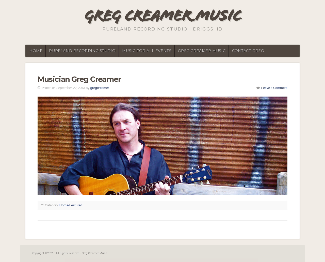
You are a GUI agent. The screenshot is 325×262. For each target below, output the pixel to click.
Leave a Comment (274, 88)
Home (35, 51)
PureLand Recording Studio (82, 51)
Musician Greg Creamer (79, 79)
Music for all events (146, 51)
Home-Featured (70, 205)
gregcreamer (99, 88)
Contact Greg (248, 51)
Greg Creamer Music (162, 15)
